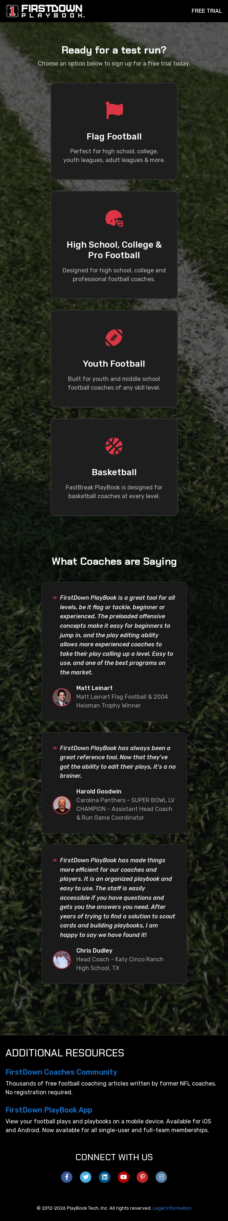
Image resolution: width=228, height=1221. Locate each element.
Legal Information (172, 1208)
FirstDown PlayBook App (48, 1110)
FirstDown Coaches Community (61, 1072)
